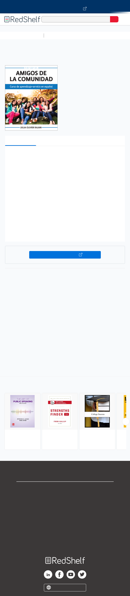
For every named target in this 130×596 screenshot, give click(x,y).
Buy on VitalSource (65, 255)
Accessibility (65, 534)
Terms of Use (65, 516)
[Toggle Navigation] (122, 19)
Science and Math (82, 35)
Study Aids (57, 35)
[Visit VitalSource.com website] (65, 6)
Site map (65, 544)
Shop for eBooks (65, 488)
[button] (64, 155)
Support (65, 498)
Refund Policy (65, 525)
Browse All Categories (22, 35)
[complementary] (65, 413)
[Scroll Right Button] (126, 421)
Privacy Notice (65, 507)
